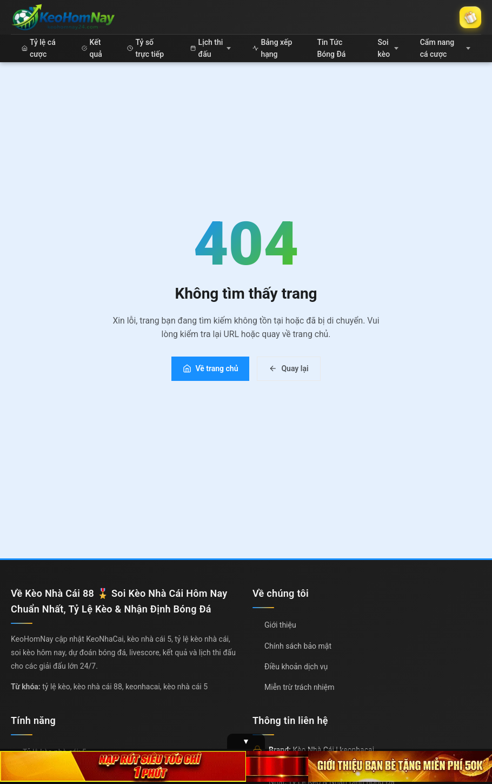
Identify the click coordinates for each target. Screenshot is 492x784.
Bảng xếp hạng (272, 48)
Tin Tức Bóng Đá (331, 48)
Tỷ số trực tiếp (145, 48)
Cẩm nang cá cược (445, 48)
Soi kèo (387, 48)
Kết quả (92, 48)
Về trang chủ (210, 368)
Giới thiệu (280, 625)
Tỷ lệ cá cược (39, 48)
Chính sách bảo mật (297, 646)
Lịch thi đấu (210, 48)
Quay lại (288, 368)
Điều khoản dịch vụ (296, 666)
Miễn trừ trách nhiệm (299, 687)
